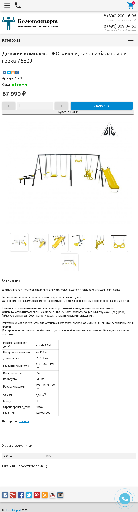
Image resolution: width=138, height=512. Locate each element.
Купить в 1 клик (68, 112)
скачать (24, 421)
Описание (11, 280)
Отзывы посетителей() (24, 466)
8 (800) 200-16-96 (120, 16)
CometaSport (13, 510)
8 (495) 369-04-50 (120, 26)
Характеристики (17, 445)
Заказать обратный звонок (120, 30)
